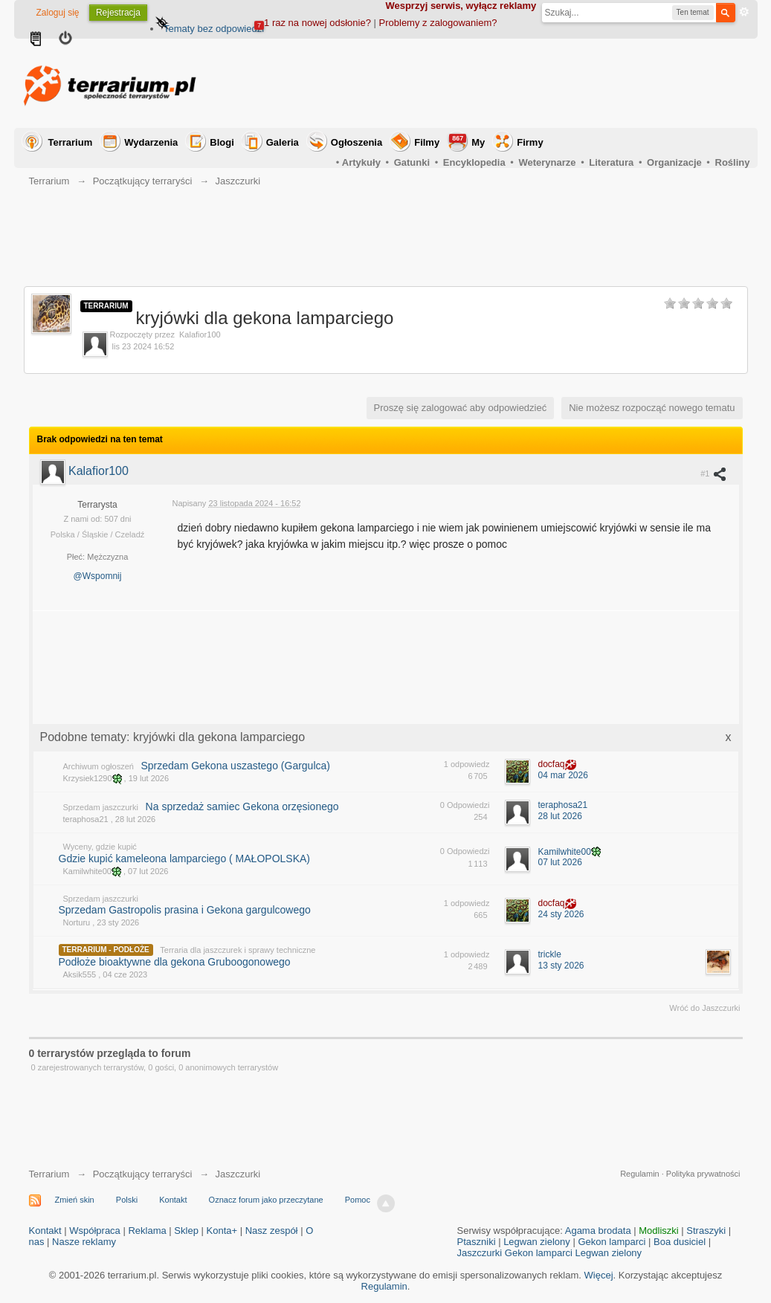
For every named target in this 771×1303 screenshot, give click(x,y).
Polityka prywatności (703, 1173)
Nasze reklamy (84, 1241)
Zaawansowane (744, 12)
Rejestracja (118, 12)
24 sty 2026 (561, 914)
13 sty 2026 (561, 965)
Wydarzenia (151, 142)
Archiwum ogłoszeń (98, 766)
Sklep (186, 1230)
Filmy (426, 142)
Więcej (598, 1275)
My (467, 141)
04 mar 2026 (563, 775)
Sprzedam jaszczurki (100, 807)
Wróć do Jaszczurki (704, 1007)
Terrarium (70, 142)
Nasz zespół (271, 1230)
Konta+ (222, 1230)
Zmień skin (74, 1199)
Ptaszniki (476, 1241)
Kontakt (173, 1199)
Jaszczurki (238, 1174)
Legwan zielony (536, 1241)
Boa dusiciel (680, 1241)
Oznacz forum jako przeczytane (266, 1199)
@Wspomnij (98, 576)
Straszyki (706, 1230)
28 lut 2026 (560, 816)
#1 (713, 473)
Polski (127, 1199)
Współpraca (94, 1230)
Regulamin (639, 1173)
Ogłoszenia (356, 142)
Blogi (222, 142)
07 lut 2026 (560, 862)
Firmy (530, 142)
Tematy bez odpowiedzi (214, 28)
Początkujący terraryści (143, 1174)
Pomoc (357, 1199)
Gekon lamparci (611, 1241)
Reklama (147, 1230)
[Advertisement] (479, 83)
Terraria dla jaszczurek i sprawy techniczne (237, 949)
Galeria (282, 142)
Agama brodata (598, 1230)
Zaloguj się (58, 12)
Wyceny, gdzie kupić (100, 846)
